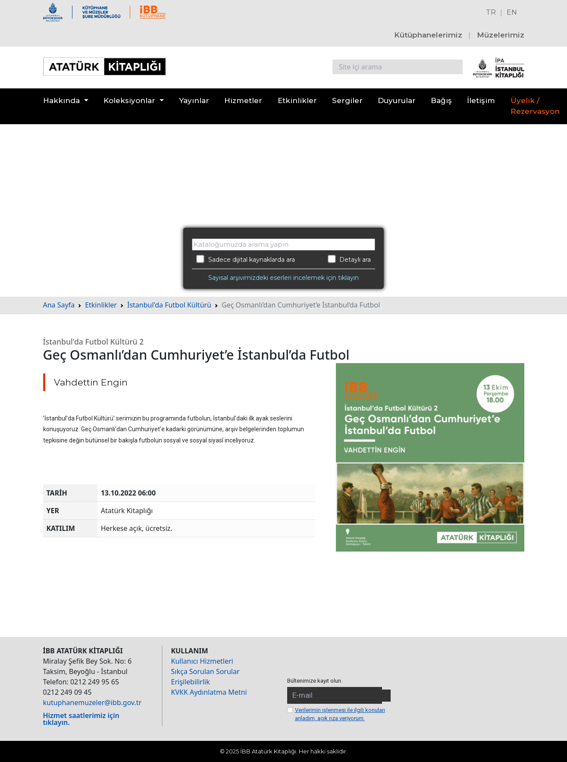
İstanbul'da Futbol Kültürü (169, 305)
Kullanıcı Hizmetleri (202, 661)
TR (491, 12)
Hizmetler (243, 100)
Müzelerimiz (500, 35)
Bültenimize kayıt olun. (314, 680)
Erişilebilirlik (190, 682)
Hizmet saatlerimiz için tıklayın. (81, 719)
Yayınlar (194, 100)
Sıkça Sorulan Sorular (205, 671)
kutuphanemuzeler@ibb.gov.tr (92, 702)
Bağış (441, 100)
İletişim (481, 100)
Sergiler (347, 100)
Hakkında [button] (61, 100)
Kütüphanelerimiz (428, 35)
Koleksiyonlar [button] (129, 100)
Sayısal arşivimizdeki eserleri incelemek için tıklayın (283, 278)
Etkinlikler (297, 100)
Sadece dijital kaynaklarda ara (245, 259)
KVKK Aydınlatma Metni (209, 692)
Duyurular (397, 100)
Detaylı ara (349, 259)
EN (512, 12)
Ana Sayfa (59, 305)
